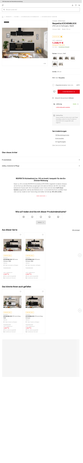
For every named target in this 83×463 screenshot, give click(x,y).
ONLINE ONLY (56, 36)
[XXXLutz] (10, 5)
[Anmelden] (72, 5)
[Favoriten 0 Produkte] (75, 5)
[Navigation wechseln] (3, 5)
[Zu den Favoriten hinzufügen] (54, 92)
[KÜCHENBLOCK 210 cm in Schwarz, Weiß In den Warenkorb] (69, 92)
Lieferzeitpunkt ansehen (63, 107)
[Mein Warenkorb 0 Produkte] (79, 5)
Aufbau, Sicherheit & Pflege (10, 166)
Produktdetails (6, 160)
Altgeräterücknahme (61, 85)
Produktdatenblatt (7, 267)
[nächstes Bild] (79, 255)
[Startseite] (2, 16)
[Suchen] (4, 10)
